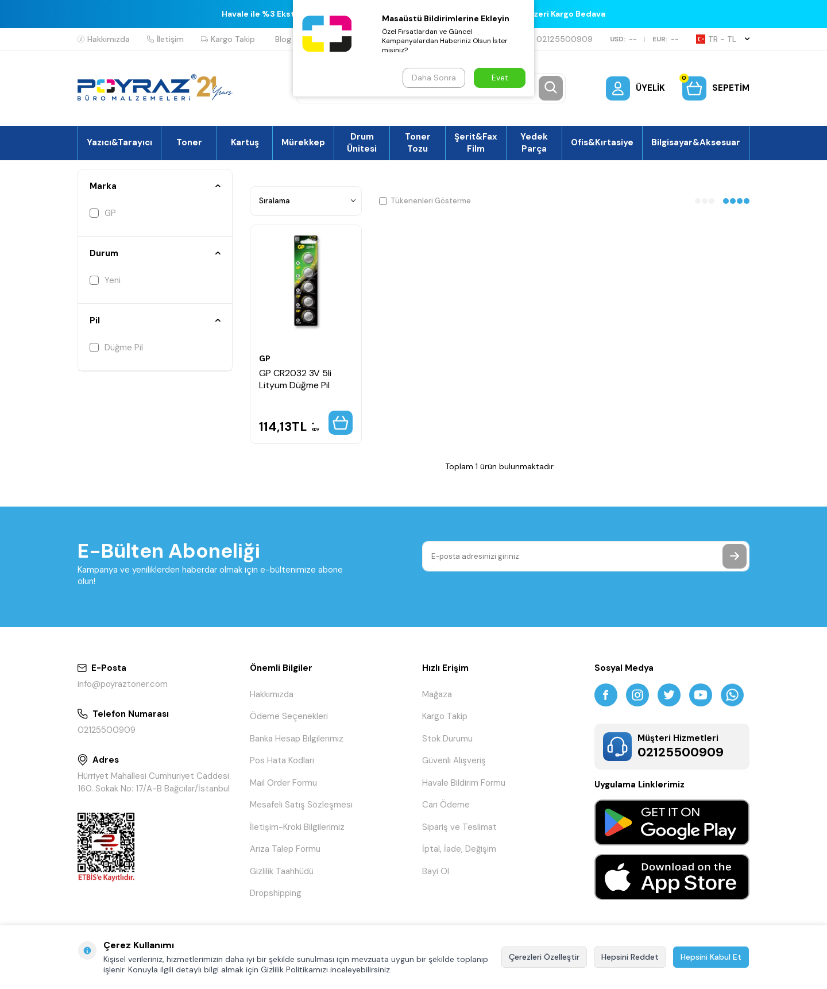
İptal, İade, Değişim (459, 849)
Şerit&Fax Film (475, 142)
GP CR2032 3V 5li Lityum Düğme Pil (295, 379)
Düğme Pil (116, 347)
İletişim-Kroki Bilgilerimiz (297, 827)
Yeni (105, 280)
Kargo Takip (228, 39)
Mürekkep (303, 142)
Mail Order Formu (283, 783)
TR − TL (722, 39)
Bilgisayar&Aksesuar (695, 142)
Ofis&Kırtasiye (602, 142)
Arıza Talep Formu (285, 849)
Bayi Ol (435, 871)
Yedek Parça (534, 142)
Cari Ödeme (446, 804)
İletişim (165, 39)
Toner (189, 142)
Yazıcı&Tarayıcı (119, 142)
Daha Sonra (434, 77)
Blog (283, 39)
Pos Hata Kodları (282, 760)
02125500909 (560, 39)
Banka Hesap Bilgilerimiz (296, 738)
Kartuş (245, 142)
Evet (500, 77)
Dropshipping (276, 893)
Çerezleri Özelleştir (544, 957)
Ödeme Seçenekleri (289, 716)
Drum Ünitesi (362, 142)
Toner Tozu (418, 142)
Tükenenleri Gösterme (425, 201)
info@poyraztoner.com (123, 684)
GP (103, 213)
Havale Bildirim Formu (463, 783)
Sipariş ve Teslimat (459, 827)
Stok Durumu (447, 738)
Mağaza (437, 694)
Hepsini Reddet (630, 957)
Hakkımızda (104, 39)
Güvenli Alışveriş (454, 760)
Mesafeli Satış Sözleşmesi (301, 804)
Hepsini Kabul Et (711, 957)
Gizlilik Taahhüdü (282, 871)
